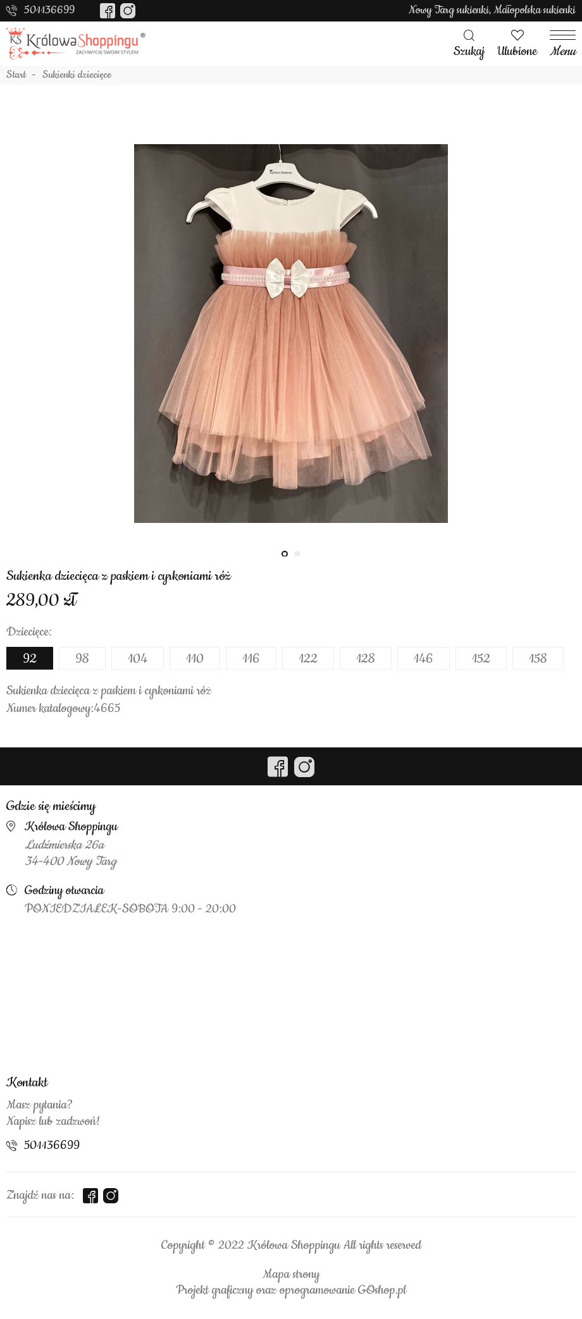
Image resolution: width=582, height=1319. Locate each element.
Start (16, 75)
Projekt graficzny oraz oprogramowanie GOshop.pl (291, 1290)
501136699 (49, 10)
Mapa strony (291, 1275)
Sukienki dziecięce (76, 75)
